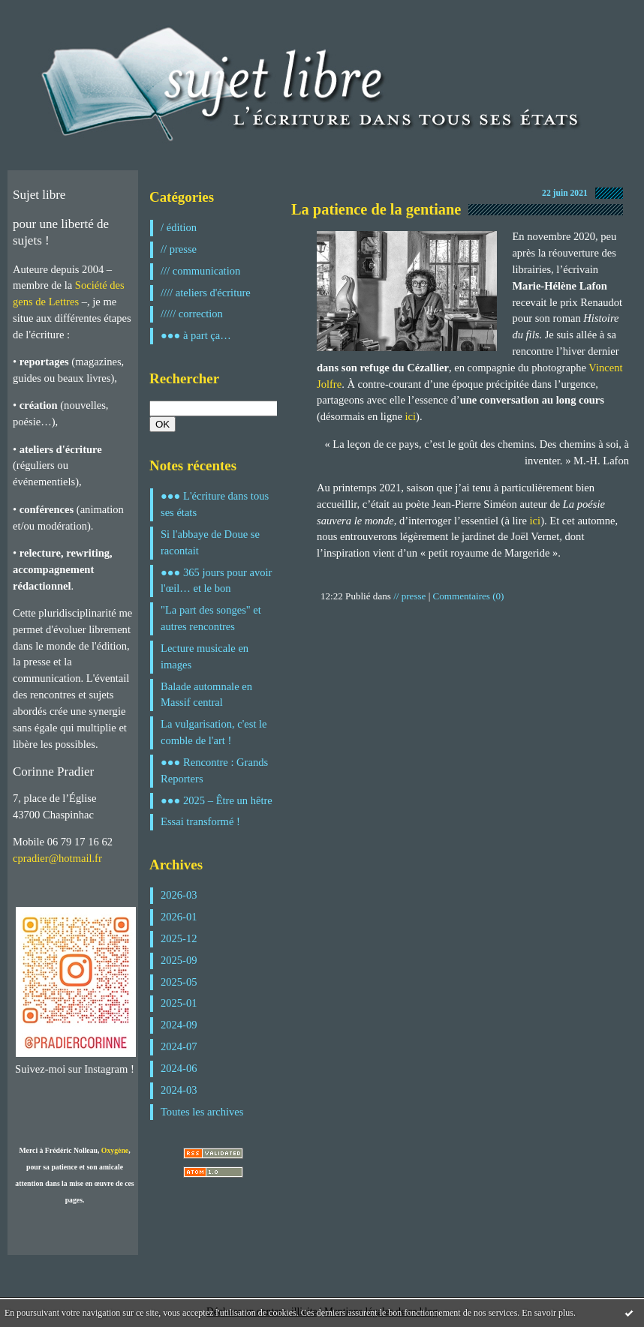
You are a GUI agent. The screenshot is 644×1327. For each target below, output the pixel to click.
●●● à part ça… (196, 335)
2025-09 (179, 960)
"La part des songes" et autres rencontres (211, 618)
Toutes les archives (202, 1112)
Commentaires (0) (468, 596)
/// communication (200, 271)
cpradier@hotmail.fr (57, 858)
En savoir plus (547, 1312)
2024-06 (179, 1068)
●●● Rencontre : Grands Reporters (214, 770)
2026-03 (179, 895)
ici (411, 416)
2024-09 (179, 1025)
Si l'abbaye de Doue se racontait (210, 542)
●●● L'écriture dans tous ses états (215, 504)
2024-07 (179, 1046)
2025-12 (179, 938)
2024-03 (179, 1090)
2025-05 (179, 982)
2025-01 (179, 1003)
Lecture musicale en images (204, 656)
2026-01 (179, 917)
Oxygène (114, 1150)
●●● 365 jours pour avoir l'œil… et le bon (216, 580)
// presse (179, 249)
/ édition (179, 227)
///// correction (192, 314)
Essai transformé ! (200, 821)
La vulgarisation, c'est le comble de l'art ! (214, 732)
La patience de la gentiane (376, 209)
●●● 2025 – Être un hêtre (216, 800)
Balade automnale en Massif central (206, 694)
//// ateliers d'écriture (206, 293)
